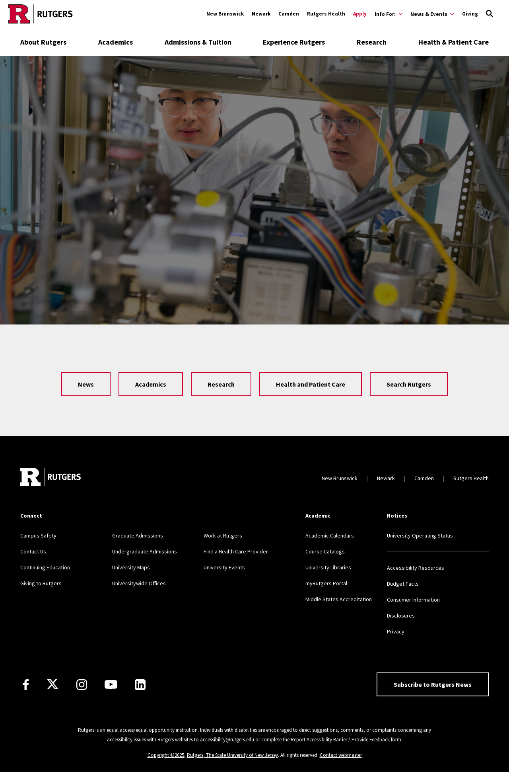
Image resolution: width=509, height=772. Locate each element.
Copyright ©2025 (166, 755)
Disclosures (401, 615)
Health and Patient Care (310, 384)
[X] (52, 684)
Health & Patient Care (453, 42)
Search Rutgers (409, 384)
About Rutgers (43, 42)
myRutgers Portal (326, 583)
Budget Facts (403, 583)
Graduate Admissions (137, 535)
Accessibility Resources (415, 567)
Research (372, 42)
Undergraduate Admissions (144, 551)
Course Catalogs (325, 551)
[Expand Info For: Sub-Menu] (388, 14)
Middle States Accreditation (338, 599)
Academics (115, 42)
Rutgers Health (326, 13)
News (86, 384)
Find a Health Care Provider (236, 551)
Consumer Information (413, 599)
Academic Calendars (329, 535)
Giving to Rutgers (41, 583)
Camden (288, 13)
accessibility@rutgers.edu (227, 739)
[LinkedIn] (140, 684)
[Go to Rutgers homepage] (40, 13)
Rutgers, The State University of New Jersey (232, 755)
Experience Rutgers (294, 42)
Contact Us (33, 551)
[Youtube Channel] (111, 684)
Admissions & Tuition (198, 42)
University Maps (131, 567)
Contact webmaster (341, 755)
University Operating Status (420, 535)
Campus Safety (38, 535)
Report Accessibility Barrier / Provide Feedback (340, 739)
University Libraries (328, 567)
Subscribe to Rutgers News (433, 684)
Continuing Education (45, 567)
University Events (224, 567)
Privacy (395, 631)
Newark (261, 13)
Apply (360, 13)
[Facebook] (26, 684)
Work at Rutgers (223, 535)
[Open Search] (489, 14)
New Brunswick (225, 13)
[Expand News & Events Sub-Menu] (432, 14)
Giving (470, 13)
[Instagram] (81, 684)
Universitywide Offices (139, 583)
